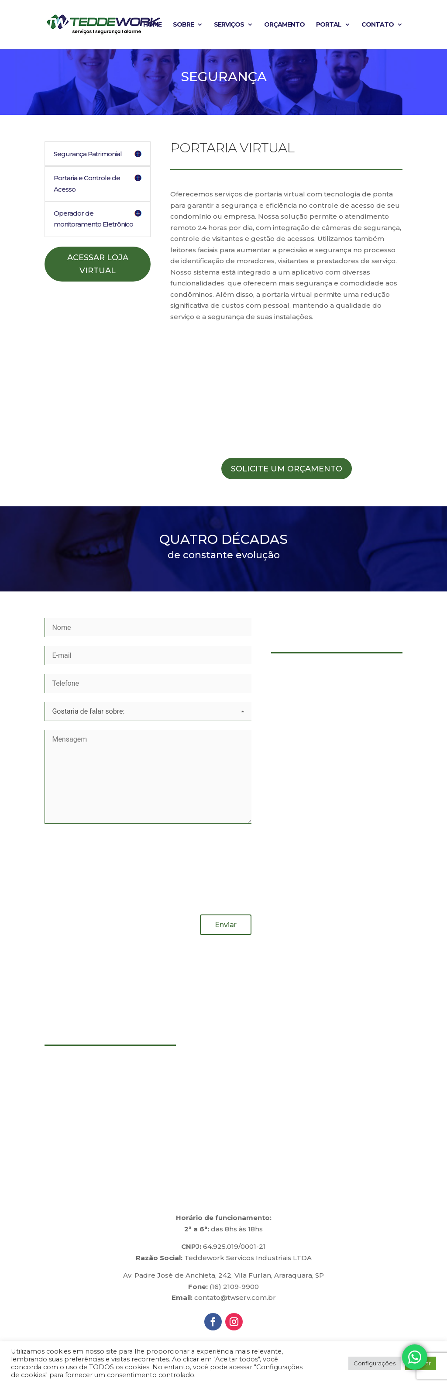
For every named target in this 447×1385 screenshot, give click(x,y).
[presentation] (80, 867)
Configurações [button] (374, 1363)
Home (152, 25)
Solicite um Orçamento (286, 469)
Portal (328, 25)
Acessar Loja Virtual (97, 264)
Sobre (183, 25)
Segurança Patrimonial (88, 154)
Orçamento (284, 25)
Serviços (229, 25)
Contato (377, 25)
